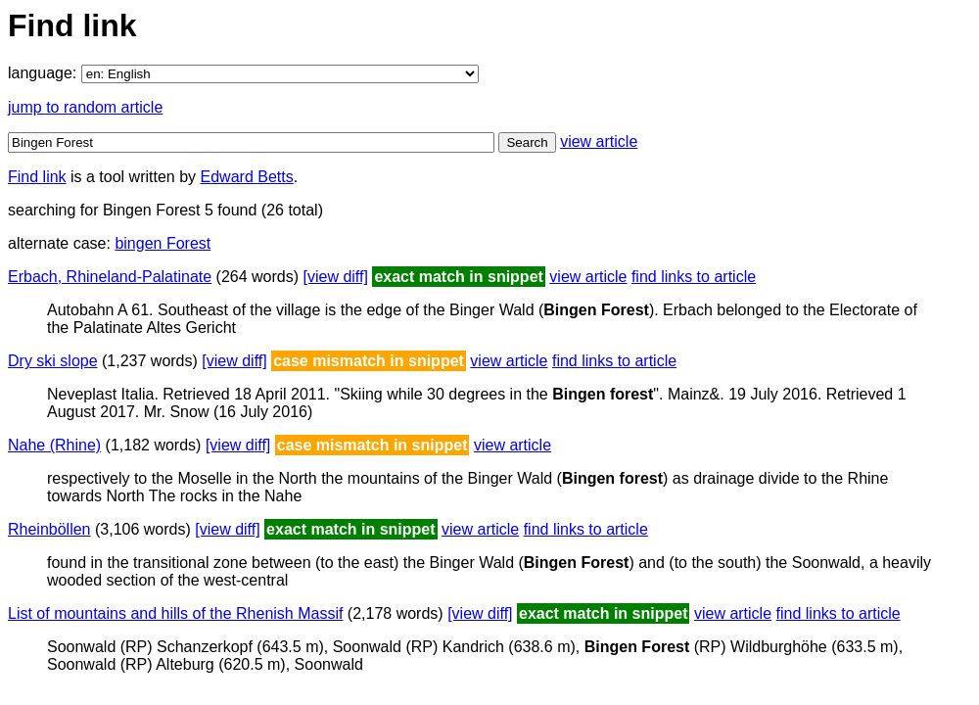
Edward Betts (247, 176)
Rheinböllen (49, 529)
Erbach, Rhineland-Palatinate (109, 276)
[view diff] (335, 276)
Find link (37, 176)
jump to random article (85, 107)
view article (598, 141)
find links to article (693, 276)
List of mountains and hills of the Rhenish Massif (175, 613)
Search (526, 142)
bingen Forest (162, 243)
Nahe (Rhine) (54, 445)
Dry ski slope (53, 360)
